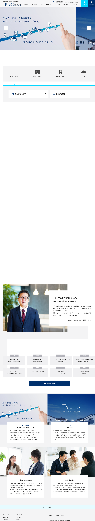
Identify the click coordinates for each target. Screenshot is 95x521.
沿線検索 (5, 520)
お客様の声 (26, 4)
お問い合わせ (66, 4)
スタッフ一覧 (57, 4)
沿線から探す (59, 94)
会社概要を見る (49, 383)
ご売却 (41, 4)
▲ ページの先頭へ (47, 507)
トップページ (6, 515)
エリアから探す (19, 94)
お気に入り (75, 4)
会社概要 (48, 4)
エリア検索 (19, 517)
